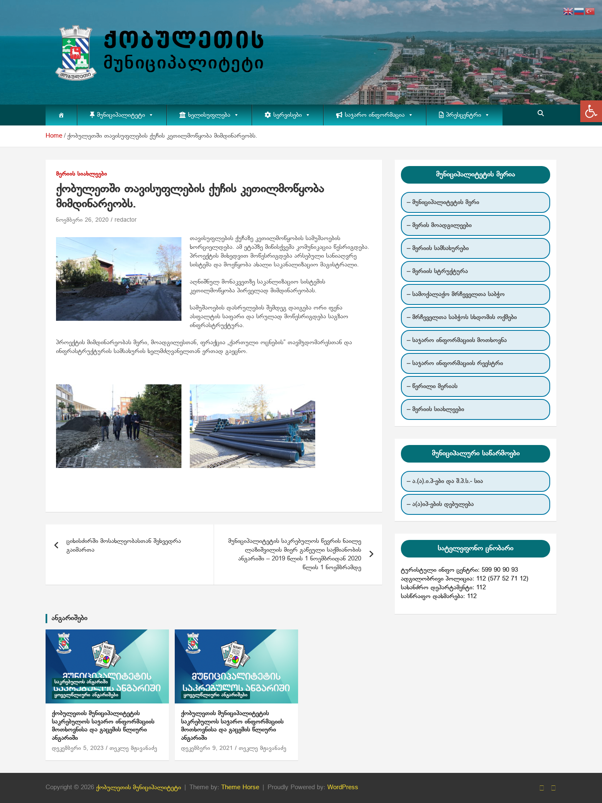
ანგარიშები (69, 618)
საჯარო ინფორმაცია (379, 115)
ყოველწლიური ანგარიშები (86, 695)
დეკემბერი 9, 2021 (207, 748)
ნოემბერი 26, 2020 (82, 220)
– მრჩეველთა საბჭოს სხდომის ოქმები (462, 317)
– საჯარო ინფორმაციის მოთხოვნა (457, 340)
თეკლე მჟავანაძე (133, 748)
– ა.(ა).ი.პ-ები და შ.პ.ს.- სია (445, 481)
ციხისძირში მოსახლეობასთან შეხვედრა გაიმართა (123, 545)
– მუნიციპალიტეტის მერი (443, 202)
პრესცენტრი (468, 115)
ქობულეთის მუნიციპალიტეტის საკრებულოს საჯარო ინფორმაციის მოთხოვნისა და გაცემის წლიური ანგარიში (103, 726)
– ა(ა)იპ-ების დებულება (440, 504)
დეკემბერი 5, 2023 (78, 748)
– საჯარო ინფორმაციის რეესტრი (455, 363)
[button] (591, 111)
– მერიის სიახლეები (435, 409)
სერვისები (292, 115)
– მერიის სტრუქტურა (437, 271)
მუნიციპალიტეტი (125, 115)
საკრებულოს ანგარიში (81, 682)
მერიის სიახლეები (81, 174)
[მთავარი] (61, 115)
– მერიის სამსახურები (438, 248)
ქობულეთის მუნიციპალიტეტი (138, 787)
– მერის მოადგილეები (439, 225)
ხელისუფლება (213, 115)
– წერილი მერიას (432, 386)
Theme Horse (240, 787)
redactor (126, 220)
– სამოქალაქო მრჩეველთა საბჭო (456, 294)
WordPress (342, 787)
